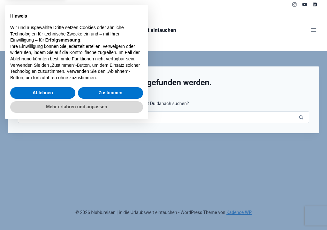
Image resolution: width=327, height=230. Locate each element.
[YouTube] (304, 4)
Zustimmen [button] (111, 198)
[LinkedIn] (314, 4)
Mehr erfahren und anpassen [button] (76, 212)
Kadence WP (239, 212)
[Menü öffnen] (313, 30)
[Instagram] (294, 4)
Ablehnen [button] (43, 198)
